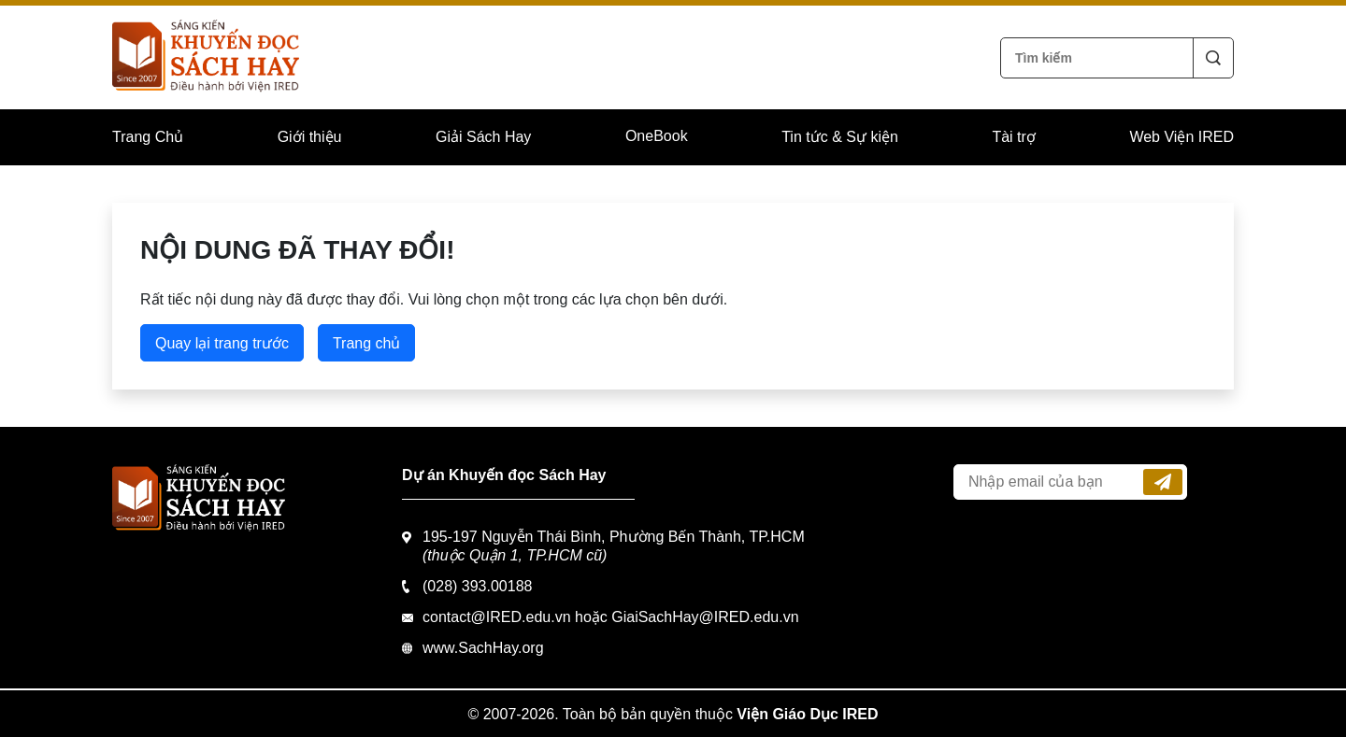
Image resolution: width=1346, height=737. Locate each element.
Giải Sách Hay (483, 137)
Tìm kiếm (1213, 57)
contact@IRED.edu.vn (496, 617)
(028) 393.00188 (477, 586)
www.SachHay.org (483, 648)
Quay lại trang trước (222, 343)
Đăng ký (1162, 482)
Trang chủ (367, 343)
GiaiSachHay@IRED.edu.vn (704, 617)
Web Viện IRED (1181, 137)
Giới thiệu (310, 137)
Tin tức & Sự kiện (839, 137)
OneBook (656, 136)
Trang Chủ (147, 137)
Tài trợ (1013, 137)
